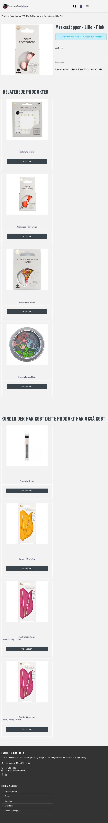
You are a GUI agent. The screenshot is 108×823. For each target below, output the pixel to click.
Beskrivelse (59, 62)
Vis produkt (27, 161)
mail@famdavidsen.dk (15, 770)
